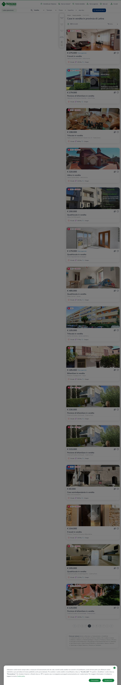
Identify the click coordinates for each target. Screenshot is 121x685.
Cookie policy (21, 676)
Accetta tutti (108, 680)
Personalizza (94, 680)
